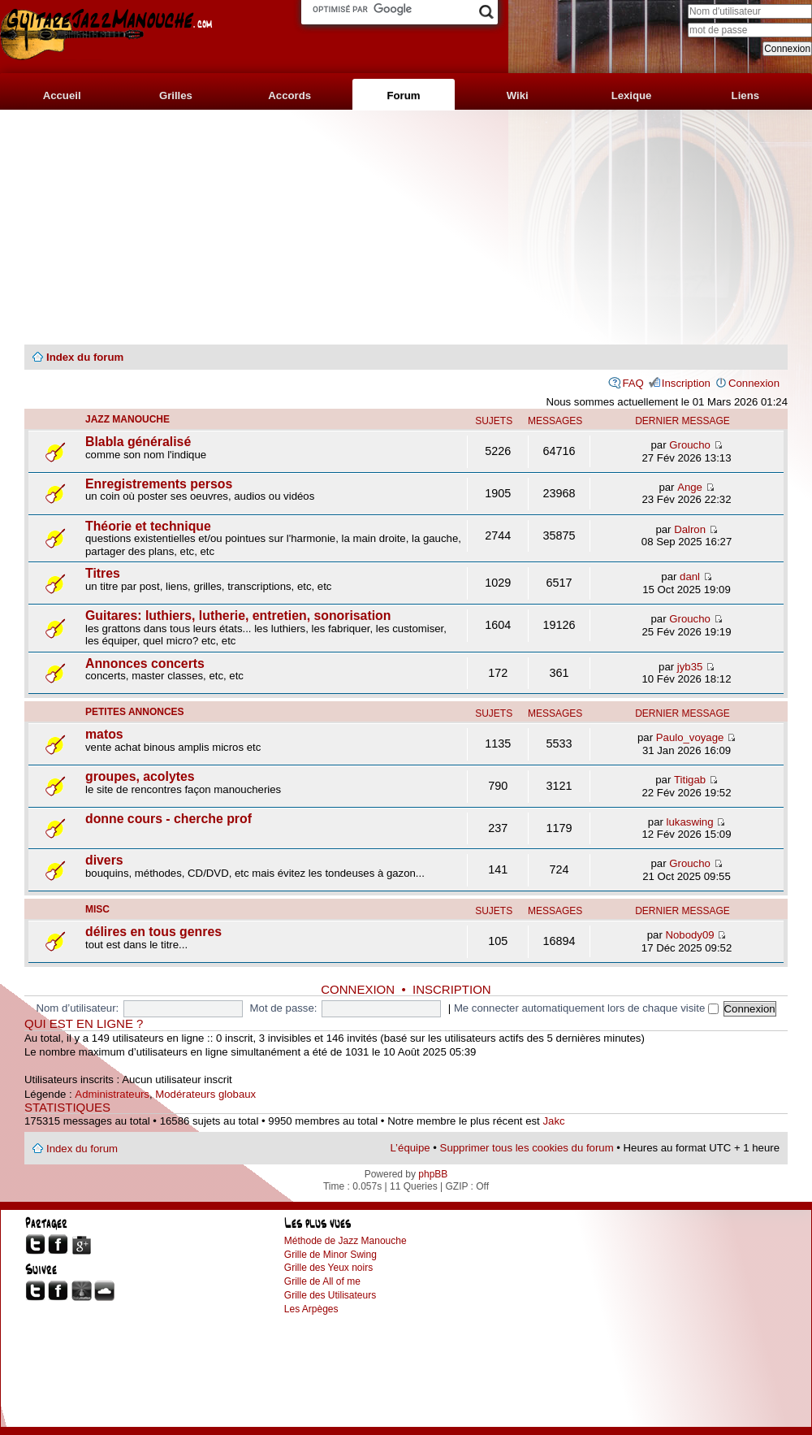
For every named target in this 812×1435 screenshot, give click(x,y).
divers (104, 860)
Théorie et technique (148, 526)
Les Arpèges (311, 1309)
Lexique (631, 95)
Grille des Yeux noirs (328, 1267)
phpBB (432, 1174)
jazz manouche (127, 419)
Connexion (754, 383)
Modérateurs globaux (205, 1094)
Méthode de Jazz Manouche (345, 1240)
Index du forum (84, 357)
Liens (745, 95)
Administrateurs (112, 1094)
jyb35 (690, 667)
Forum (403, 95)
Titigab (690, 780)
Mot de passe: (283, 1008)
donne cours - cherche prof (168, 819)
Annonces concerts (145, 663)
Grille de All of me (322, 1281)
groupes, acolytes (140, 776)
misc (97, 909)
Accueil (62, 95)
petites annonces (134, 712)
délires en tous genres (153, 932)
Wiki (518, 95)
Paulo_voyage (690, 737)
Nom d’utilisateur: (77, 1008)
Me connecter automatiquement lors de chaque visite (586, 1008)
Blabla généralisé (138, 442)
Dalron (690, 529)
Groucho (689, 445)
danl (690, 576)
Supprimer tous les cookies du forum (527, 1148)
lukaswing (690, 822)
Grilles (175, 95)
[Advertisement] (406, 227)
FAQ (632, 383)
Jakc (553, 1121)
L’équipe (410, 1148)
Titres (102, 573)
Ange (689, 487)
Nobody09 (690, 935)
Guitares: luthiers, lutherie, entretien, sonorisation (238, 615)
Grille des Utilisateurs (330, 1295)
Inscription (686, 383)
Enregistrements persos (158, 484)
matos (104, 734)
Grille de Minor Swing (330, 1254)
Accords (289, 95)
